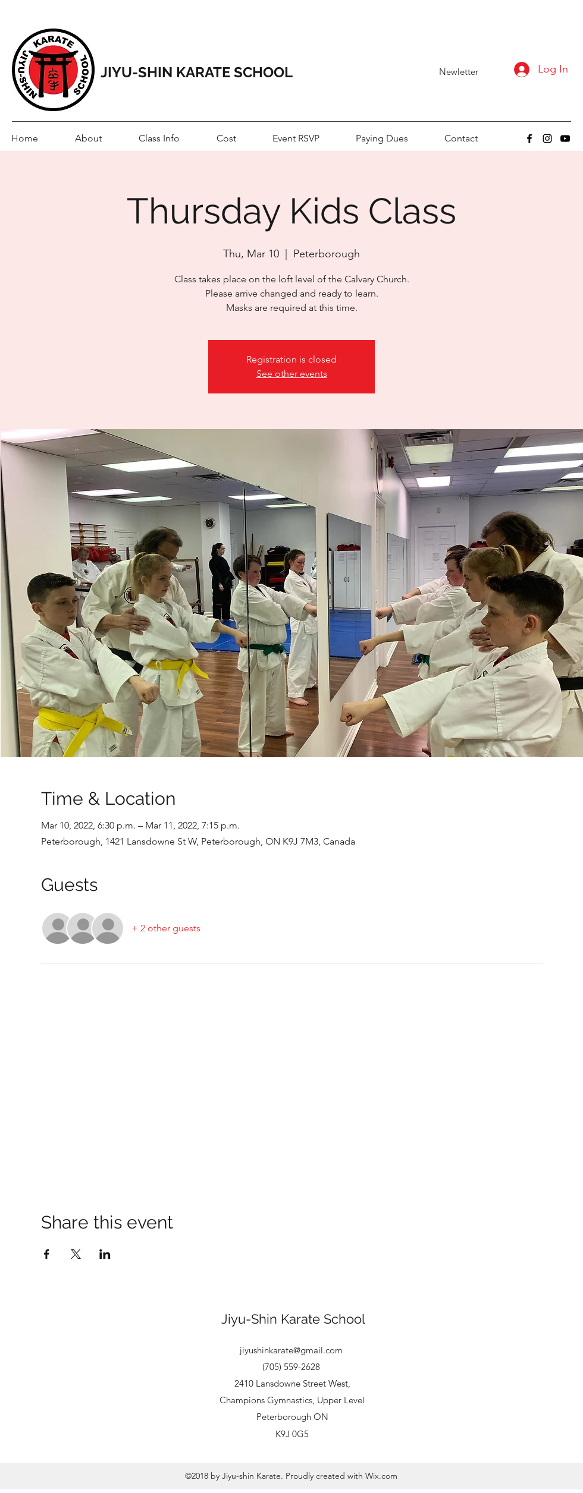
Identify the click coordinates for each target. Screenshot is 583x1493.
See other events (291, 373)
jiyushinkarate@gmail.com (291, 1350)
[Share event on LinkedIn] (105, 1254)
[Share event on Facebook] (46, 1254)
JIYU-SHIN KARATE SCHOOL (197, 72)
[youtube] (565, 138)
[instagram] (547, 138)
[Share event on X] (76, 1254)
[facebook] (529, 138)
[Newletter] (458, 72)
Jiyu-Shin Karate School (293, 1319)
